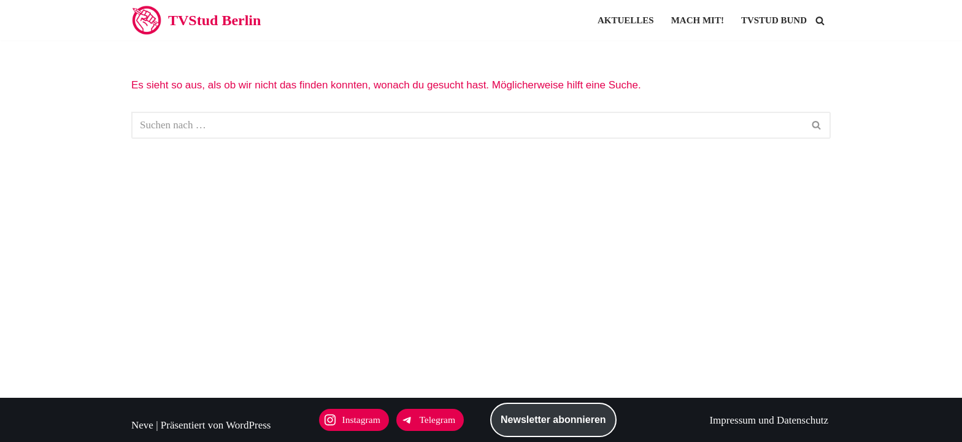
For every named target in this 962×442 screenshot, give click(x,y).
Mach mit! (697, 20)
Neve (142, 425)
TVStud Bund (774, 20)
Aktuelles (626, 20)
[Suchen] (820, 20)
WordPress (248, 425)
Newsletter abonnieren (553, 419)
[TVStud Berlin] (196, 20)
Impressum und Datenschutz (768, 420)
